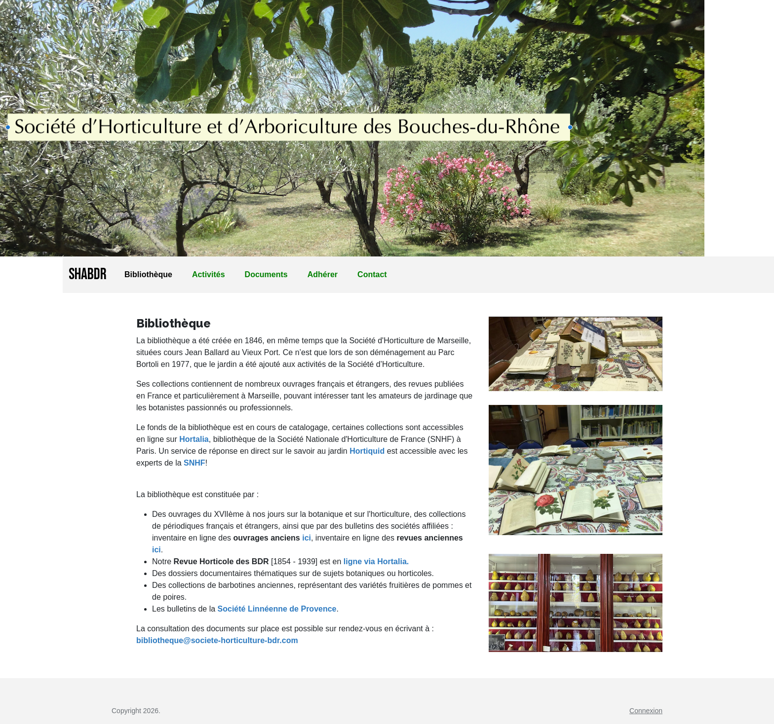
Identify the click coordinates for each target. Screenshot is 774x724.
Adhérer (323, 274)
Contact (372, 274)
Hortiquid (367, 451)
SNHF (194, 463)
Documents (266, 274)
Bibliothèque (148, 274)
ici (305, 538)
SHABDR (88, 274)
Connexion (645, 711)
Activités (208, 274)
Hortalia (194, 439)
